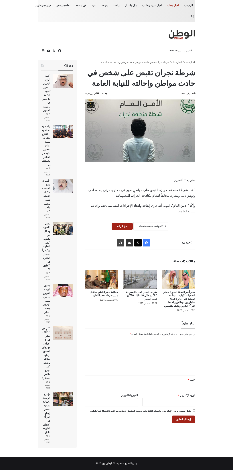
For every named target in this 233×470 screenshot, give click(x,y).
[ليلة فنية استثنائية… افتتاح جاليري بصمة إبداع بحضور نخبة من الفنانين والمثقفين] (63, 131)
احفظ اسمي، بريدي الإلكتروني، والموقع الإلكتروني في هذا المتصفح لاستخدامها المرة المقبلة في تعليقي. (141, 411)
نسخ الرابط (122, 226)
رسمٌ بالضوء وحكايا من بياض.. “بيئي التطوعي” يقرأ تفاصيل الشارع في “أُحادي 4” (46, 246)
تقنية (93, 5)
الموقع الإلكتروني (129, 395)
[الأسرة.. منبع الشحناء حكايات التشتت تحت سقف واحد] (63, 186)
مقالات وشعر (63, 5)
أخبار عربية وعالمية (152, 5)
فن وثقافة (81, 5)
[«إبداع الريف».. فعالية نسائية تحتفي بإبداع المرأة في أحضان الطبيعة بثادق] (63, 399)
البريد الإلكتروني (186, 395)
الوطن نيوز (107, 463)
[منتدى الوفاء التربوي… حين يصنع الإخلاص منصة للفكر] (63, 290)
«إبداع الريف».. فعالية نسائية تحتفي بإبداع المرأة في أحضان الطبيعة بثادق (46, 413)
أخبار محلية (173, 5)
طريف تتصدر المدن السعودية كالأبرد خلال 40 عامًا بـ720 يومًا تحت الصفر (141, 295)
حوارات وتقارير (43, 5)
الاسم (191, 380)
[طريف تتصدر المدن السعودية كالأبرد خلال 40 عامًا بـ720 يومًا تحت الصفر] (140, 279)
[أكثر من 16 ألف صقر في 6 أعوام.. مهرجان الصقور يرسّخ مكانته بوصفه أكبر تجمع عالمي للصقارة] (63, 333)
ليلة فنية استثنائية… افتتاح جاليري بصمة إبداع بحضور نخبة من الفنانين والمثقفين (46, 145)
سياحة (104, 5)
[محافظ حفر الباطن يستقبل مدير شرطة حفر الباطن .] (101, 279)
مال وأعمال (131, 5)
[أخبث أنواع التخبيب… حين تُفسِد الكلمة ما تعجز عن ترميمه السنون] (63, 81)
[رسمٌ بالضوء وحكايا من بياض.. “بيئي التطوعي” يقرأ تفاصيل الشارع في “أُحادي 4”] (63, 228)
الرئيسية (188, 5)
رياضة (116, 5)
